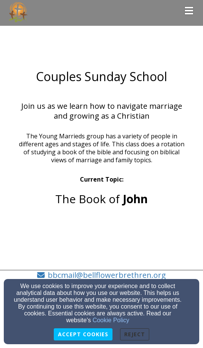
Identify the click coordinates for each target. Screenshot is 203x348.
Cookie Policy (110, 320)
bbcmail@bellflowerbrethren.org (107, 275)
